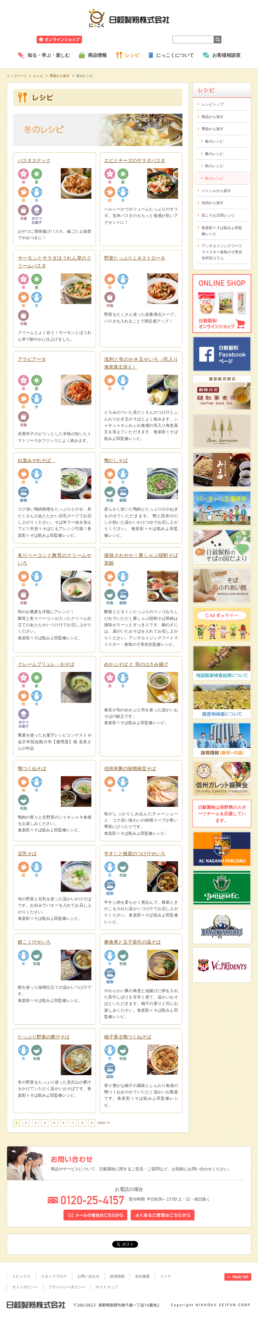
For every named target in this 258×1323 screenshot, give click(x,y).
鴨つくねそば (32, 768)
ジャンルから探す (216, 191)
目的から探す (213, 203)
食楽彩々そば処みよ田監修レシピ (222, 231)
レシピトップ (213, 104)
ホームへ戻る (234, 3)
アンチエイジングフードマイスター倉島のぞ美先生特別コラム (222, 252)
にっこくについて (175, 55)
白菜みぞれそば (36, 460)
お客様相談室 (226, 55)
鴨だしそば (116, 460)
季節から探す (60, 76)
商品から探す (213, 117)
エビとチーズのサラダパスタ (134, 160)
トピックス (21, 1276)
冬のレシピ (214, 178)
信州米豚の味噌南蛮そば (130, 768)
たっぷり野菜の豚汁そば (44, 1037)
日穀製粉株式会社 (129, 17)
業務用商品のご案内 (146, 39)
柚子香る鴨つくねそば (127, 1037)
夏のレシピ (214, 154)
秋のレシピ (214, 166)
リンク (165, 1276)
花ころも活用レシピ (218, 215)
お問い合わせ (88, 1276)
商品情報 (97, 55)
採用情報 (117, 1276)
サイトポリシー (25, 1287)
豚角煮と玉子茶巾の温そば (132, 942)
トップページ (17, 76)
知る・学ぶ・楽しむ (49, 55)
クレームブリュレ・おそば (46, 664)
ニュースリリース (105, 39)
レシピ (132, 55)
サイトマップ (107, 1287)
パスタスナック (34, 160)
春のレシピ (214, 141)
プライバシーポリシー (66, 1287)
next (101, 1123)
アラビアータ (32, 359)
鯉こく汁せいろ (34, 942)
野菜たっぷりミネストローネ (134, 258)
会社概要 (142, 1276)
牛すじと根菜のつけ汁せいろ (134, 853)
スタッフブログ (54, 1276)
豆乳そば (27, 853)
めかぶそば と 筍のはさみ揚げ (136, 664)
